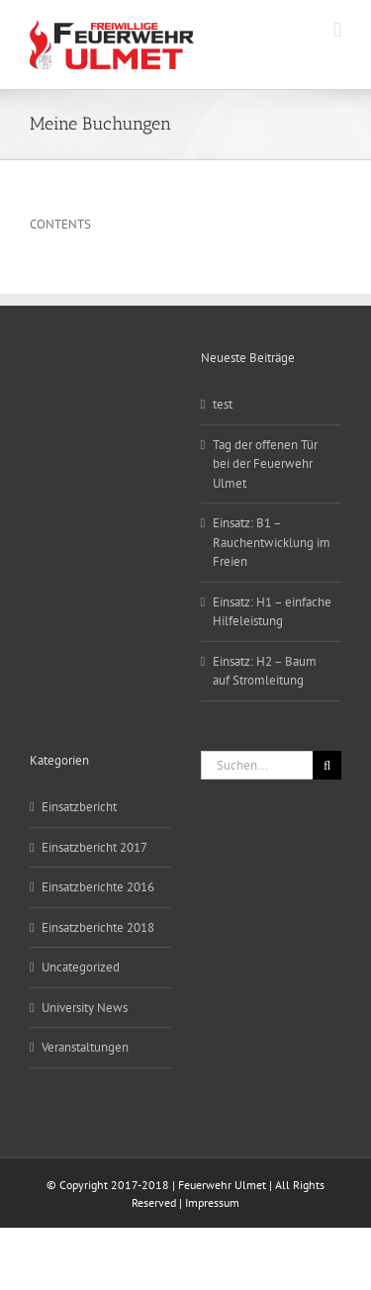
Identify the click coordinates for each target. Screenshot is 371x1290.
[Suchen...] (257, 765)
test (222, 404)
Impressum (212, 1202)
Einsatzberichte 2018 (98, 927)
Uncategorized (81, 967)
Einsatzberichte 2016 (98, 886)
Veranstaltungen (85, 1047)
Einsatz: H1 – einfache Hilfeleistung (272, 612)
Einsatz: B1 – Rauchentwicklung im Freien (271, 542)
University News (85, 1007)
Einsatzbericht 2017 (94, 847)
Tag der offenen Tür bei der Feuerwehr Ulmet (265, 464)
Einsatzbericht (79, 806)
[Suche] (327, 765)
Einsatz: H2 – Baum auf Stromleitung (265, 671)
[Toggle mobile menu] (337, 30)
